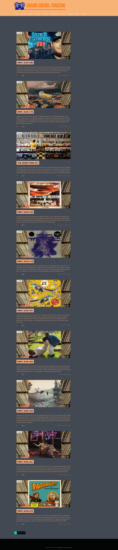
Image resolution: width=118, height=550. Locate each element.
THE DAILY (45, 14)
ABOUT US (70, 14)
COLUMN (38, 14)
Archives (84, 14)
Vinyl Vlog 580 (25, 62)
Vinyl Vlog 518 (25, 261)
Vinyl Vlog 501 (25, 310)
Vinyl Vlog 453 (25, 511)
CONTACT (62, 14)
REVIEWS (31, 14)
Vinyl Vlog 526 (25, 212)
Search (77, 14)
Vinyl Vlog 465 (25, 361)
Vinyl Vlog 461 (25, 462)
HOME (17, 14)
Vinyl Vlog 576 (25, 112)
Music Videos (54, 14)
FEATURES (23, 14)
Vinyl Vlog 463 (25, 410)
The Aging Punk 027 (27, 163)
